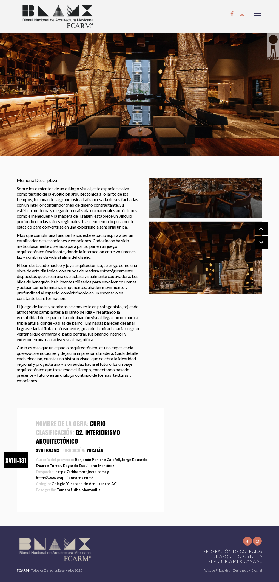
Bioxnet (256, 570)
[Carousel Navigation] (255, 236)
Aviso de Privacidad (217, 570)
